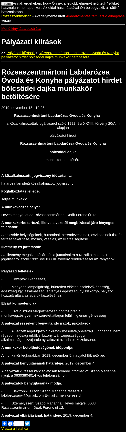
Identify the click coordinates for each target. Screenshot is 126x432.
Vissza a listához (14, 428)
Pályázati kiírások (21, 53)
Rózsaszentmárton (16, 16)
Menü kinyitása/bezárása (21, 29)
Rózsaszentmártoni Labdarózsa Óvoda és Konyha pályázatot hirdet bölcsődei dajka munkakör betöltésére (60, 55)
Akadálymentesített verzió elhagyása (95, 16)
